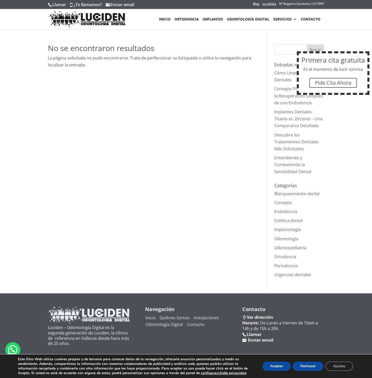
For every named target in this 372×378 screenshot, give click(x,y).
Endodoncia (285, 211)
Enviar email (122, 4)
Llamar (59, 4)
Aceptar (276, 366)
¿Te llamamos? (88, 4)
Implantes (213, 19)
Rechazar (308, 366)
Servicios (282, 19)
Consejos (283, 202)
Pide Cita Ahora (333, 82)
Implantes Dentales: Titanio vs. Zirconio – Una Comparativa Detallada (298, 118)
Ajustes (339, 366)
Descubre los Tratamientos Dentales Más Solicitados (296, 142)
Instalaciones (206, 318)
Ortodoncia (186, 19)
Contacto (310, 19)
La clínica (269, 3)
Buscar (315, 49)
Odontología (286, 239)
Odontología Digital (248, 19)
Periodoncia (286, 265)
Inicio (165, 19)
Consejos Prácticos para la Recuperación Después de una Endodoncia (298, 95)
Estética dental (288, 220)
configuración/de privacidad (223, 373)
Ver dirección (260, 317)
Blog (256, 3)
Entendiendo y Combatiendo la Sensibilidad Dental (292, 164)
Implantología (287, 229)
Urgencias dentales (292, 274)
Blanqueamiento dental (297, 193)
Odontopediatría (290, 248)
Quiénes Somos (175, 318)
